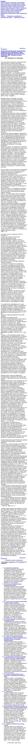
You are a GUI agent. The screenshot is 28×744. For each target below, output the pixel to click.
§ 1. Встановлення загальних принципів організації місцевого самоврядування (15, 657)
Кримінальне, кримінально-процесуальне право (11, 11)
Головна (3, 16)
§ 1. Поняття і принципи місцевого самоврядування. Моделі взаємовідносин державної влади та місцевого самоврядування (15, 638)
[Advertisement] (14, 32)
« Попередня (4, 48)
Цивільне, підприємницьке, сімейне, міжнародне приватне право (13, 4)
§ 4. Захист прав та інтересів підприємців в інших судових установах (15, 602)
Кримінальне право (19, 17)
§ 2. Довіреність (8, 691)
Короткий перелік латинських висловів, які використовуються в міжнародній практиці (15, 707)
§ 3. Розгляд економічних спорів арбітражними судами (13, 584)
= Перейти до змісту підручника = (14, 560)
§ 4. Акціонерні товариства (11, 567)
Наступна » (23, 48)
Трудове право (9, 10)
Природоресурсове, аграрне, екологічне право (12, 7)
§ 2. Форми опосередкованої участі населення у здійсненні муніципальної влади (14, 675)
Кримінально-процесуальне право (10, 13)
